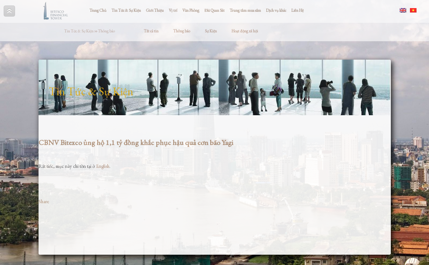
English (102, 166)
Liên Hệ (297, 10)
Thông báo (106, 30)
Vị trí (173, 10)
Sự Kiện (211, 30)
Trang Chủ (98, 10)
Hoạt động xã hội (245, 30)
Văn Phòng (190, 10)
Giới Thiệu (155, 10)
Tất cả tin (151, 30)
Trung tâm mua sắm (245, 10)
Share (44, 201)
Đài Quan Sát (214, 10)
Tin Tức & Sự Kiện (126, 10)
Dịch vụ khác (276, 10)
